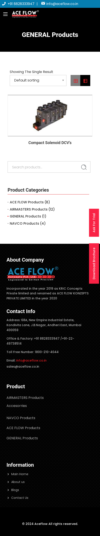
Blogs (15, 490)
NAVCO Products (24, 223)
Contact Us (19, 498)
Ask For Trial (94, 222)
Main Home (19, 474)
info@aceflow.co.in (59, 3)
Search (84, 167)
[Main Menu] (5, 14)
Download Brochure (94, 263)
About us (18, 482)
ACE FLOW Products (27, 202)
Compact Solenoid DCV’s (49, 142)
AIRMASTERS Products (29, 209)
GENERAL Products (25, 216)
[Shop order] (38, 80)
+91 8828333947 (18, 3)
